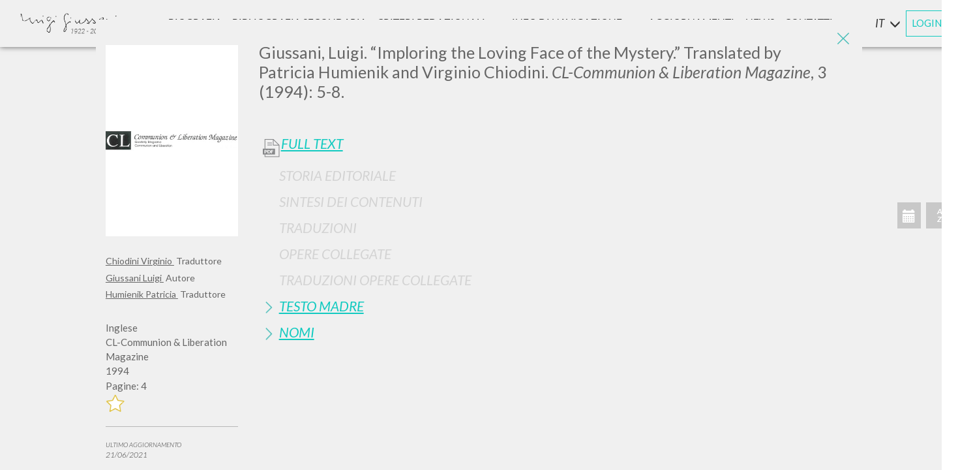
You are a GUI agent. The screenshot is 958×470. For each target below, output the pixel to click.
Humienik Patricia (142, 294)
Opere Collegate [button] (335, 253)
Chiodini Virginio (140, 260)
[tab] (556, 175)
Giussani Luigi (135, 277)
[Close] (843, 39)
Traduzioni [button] (318, 227)
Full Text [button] (312, 143)
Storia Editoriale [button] (337, 175)
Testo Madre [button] (321, 305)
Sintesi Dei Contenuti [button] (351, 201)
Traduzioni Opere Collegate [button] (375, 279)
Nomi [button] (296, 331)
